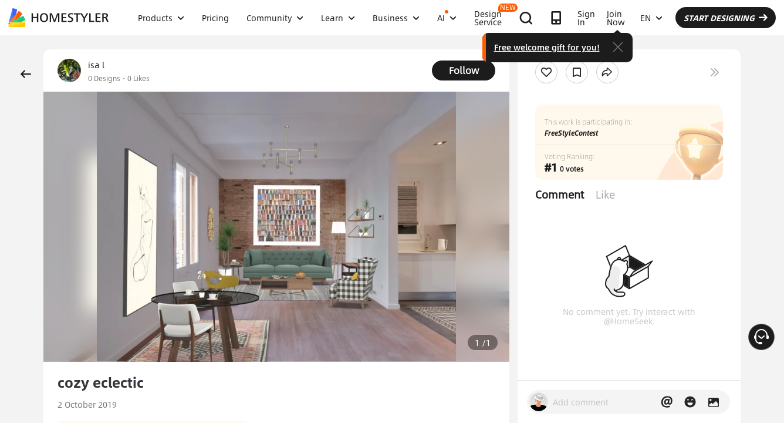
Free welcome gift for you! (547, 47)
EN (651, 17)
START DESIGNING (726, 17)
